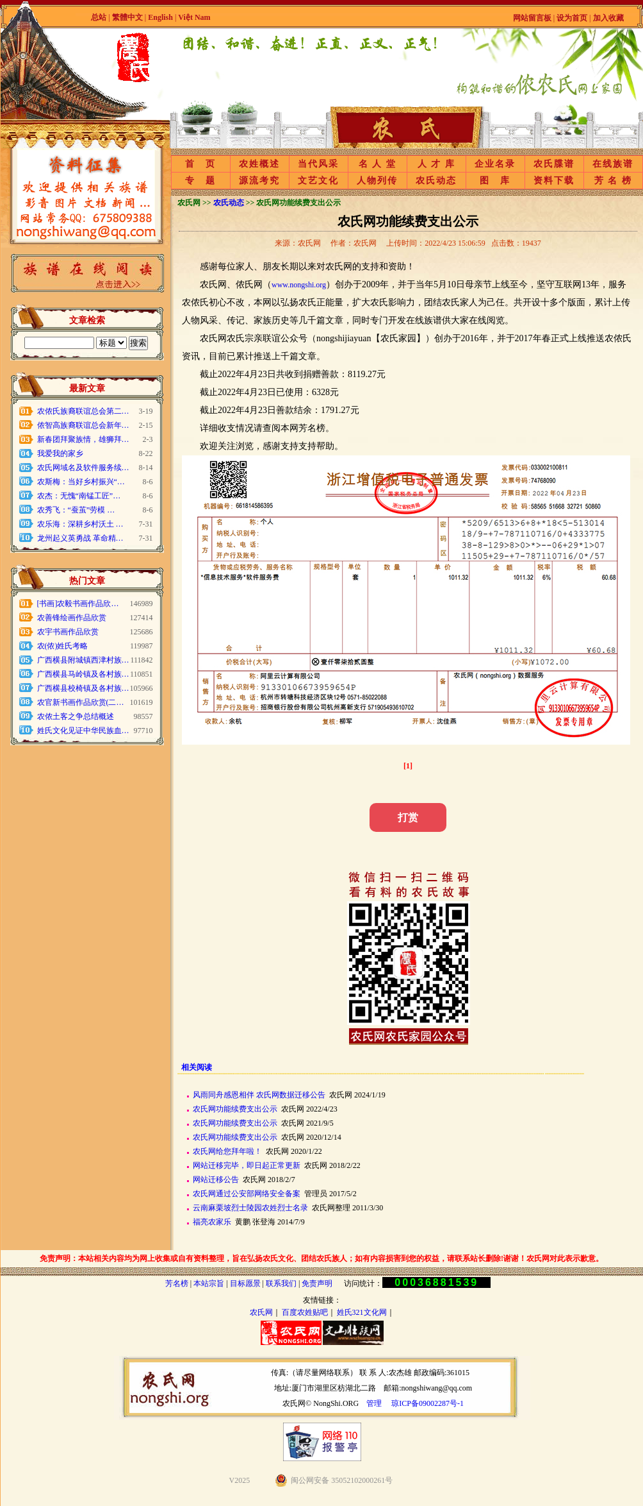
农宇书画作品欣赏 (68, 631)
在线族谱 (612, 164)
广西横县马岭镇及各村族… (83, 674)
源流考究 (259, 180)
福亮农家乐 (212, 1221)
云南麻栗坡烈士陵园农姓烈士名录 (250, 1207)
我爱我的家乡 (60, 453)
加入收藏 (608, 17)
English (161, 17)
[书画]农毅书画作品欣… (78, 603)
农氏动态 (436, 180)
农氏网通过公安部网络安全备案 (246, 1193)
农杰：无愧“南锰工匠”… (79, 495)
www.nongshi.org (299, 284)
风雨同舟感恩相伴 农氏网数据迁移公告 (259, 1094)
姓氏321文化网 (362, 1312)
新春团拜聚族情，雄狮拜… (83, 439)
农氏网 (261, 1312)
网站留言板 (532, 17)
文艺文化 (318, 180)
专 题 (200, 180)
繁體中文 (127, 17)
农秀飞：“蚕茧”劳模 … (76, 509)
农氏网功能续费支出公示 (235, 1108)
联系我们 (281, 1283)
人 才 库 (436, 164)
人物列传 (377, 180)
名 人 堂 (377, 164)
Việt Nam (194, 17)
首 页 (200, 164)
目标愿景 (245, 1283)
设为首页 (572, 17)
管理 (374, 1403)
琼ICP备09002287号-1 (427, 1403)
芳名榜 (176, 1283)
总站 (98, 17)
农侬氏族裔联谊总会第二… (83, 411)
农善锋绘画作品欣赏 (71, 617)
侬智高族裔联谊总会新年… (83, 425)
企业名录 (495, 164)
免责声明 (317, 1283)
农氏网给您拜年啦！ (227, 1151)
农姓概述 (259, 164)
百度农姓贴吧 (305, 1312)
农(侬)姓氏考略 (62, 645)
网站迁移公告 (216, 1179)
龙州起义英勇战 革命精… (80, 538)
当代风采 (318, 164)
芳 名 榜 (613, 180)
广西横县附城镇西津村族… (83, 660)
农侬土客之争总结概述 (75, 716)
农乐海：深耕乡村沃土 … (80, 524)
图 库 (495, 180)
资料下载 (553, 180)
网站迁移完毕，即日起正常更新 (246, 1165)
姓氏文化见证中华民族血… (83, 730)
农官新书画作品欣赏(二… (80, 702)
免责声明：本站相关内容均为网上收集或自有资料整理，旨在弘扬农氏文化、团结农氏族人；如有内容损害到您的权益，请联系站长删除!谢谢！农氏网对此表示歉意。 (321, 1258)
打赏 (408, 817)
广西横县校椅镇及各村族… (83, 688)
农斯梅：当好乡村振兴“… (81, 481)
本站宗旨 (208, 1283)
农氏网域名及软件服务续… (83, 467)
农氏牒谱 (553, 164)
